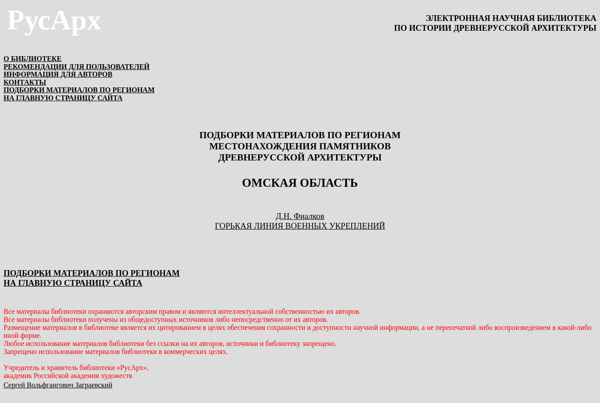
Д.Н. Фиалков (300, 216)
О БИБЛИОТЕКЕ (33, 58)
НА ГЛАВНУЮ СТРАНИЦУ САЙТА (63, 98)
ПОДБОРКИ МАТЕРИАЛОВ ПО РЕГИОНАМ (79, 90)
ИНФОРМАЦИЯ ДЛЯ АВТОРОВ (58, 74)
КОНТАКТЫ (25, 82)
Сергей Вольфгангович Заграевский (58, 385)
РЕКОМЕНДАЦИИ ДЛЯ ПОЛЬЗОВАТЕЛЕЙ (77, 66)
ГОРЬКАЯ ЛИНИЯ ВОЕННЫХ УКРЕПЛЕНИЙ (300, 225)
